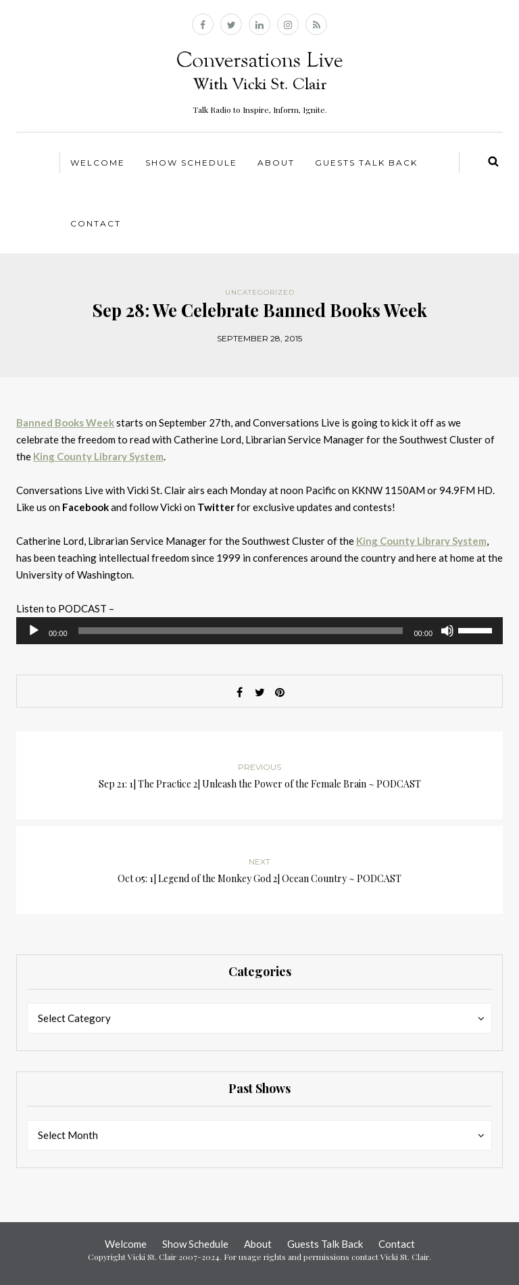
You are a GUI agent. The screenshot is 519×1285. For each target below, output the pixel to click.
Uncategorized (260, 292)
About (276, 162)
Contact (95, 223)
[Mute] (447, 630)
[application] (259, 630)
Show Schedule (191, 162)
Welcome (97, 162)
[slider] (240, 630)
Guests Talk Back (366, 162)
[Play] (34, 630)
